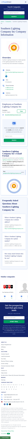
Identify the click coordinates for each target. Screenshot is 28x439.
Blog (2, 349)
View (21, 111)
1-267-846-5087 (6, 397)
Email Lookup (4, 364)
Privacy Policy (9, 329)
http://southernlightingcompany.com (14, 72)
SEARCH (14, 16)
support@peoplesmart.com (9, 395)
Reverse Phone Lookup (7, 361)
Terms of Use (4, 431)
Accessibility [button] (5, 434)
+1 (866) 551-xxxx (9, 88)
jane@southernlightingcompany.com (11, 173)
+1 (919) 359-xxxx (9, 89)
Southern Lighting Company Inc (13, 159)
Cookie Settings (5, 437)
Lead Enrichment (5, 356)
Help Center (4, 373)
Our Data (3, 359)
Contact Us (4, 371)
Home (2, 22)
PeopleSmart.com (10, 331)
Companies (8, 22)
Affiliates (3, 347)
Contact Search (5, 354)
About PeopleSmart (6, 345)
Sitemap (3, 380)
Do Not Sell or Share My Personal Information (13, 375)
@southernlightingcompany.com (13, 115)
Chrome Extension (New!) (7, 366)
